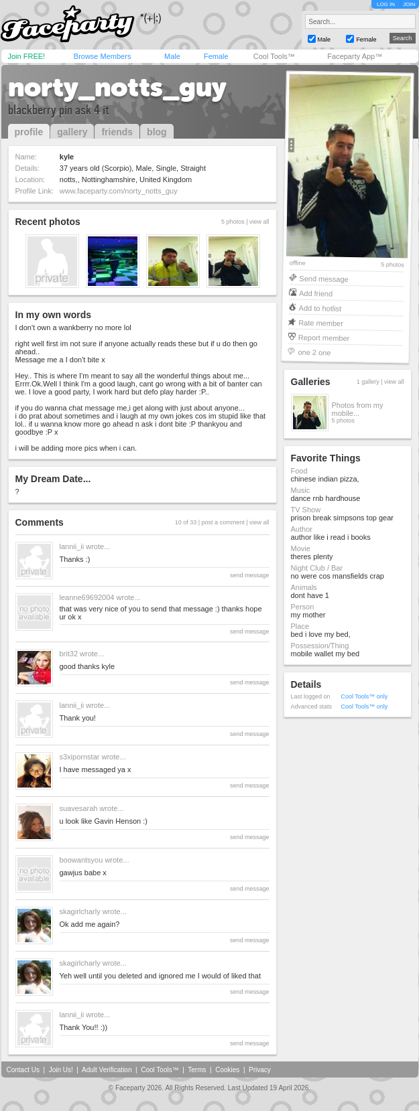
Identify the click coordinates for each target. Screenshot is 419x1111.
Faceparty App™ (354, 56)
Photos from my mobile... (357, 409)
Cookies (227, 1069)
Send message (324, 278)
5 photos (392, 265)
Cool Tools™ (274, 56)
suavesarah (79, 808)
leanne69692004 (87, 597)
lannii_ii (72, 546)
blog (157, 132)
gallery (72, 132)
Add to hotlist (319, 307)
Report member (323, 337)
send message (250, 575)
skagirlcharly (80, 911)
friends (117, 132)
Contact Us (23, 1069)
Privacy (260, 1069)
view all (259, 221)
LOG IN (386, 4)
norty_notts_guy (117, 87)
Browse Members (102, 56)
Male (172, 56)
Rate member (320, 322)
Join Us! (61, 1069)
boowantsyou (81, 860)
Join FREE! (27, 56)
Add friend (315, 293)
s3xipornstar (80, 757)
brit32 (69, 654)
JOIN (409, 4)
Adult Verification (107, 1069)
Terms (197, 1069)
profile (29, 132)
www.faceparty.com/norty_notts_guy (119, 191)
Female (216, 56)
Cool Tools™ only (364, 696)
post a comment (223, 522)
